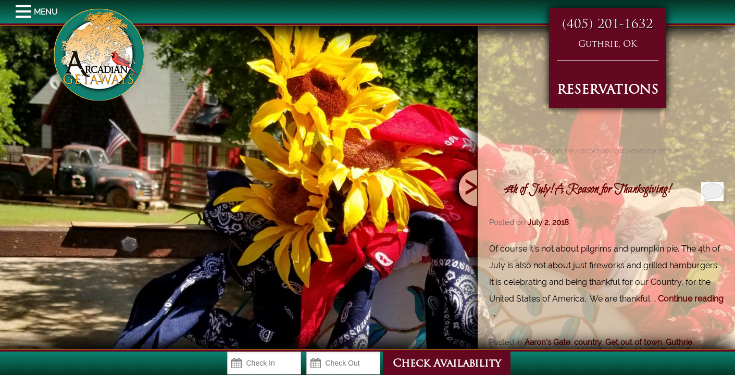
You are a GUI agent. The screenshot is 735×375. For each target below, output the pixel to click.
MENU (25, 12)
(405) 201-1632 (607, 25)
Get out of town (633, 342)
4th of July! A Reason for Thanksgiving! (587, 189)
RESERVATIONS (607, 90)
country (588, 342)
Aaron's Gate (547, 342)
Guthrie (679, 342)
